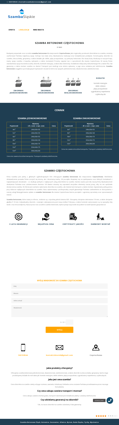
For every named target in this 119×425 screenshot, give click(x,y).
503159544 (23, 355)
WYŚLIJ (59, 330)
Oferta (11, 30)
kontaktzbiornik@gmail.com (59, 355)
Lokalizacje (24, 30)
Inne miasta (38, 30)
